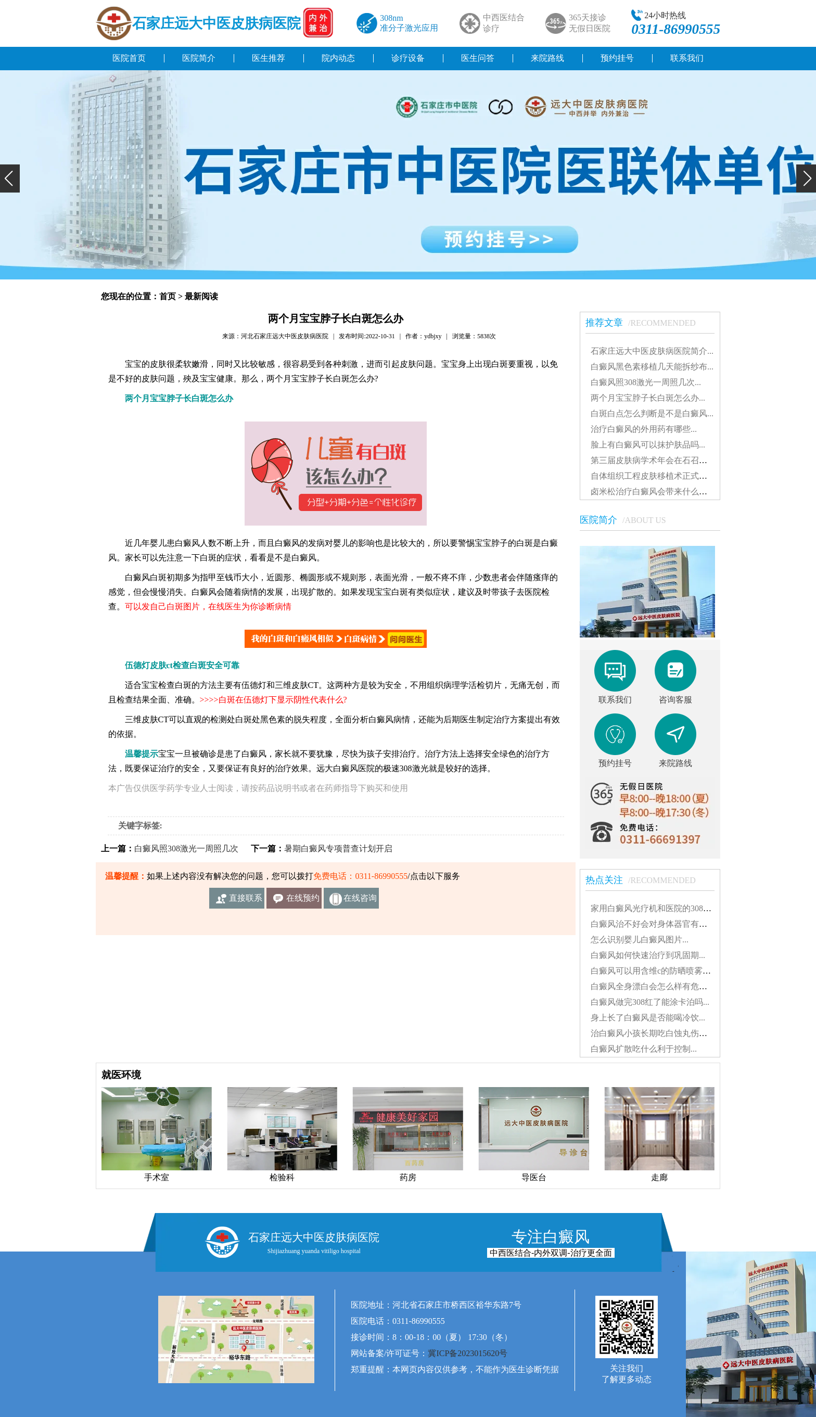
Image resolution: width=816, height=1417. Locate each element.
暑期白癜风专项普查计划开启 (338, 848)
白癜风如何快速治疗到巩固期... (648, 955)
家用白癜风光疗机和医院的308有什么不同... (671, 908)
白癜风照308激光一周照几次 (186, 848)
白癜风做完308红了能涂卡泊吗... (650, 1002)
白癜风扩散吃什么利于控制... (644, 1048)
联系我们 (687, 58)
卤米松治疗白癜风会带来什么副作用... (660, 491)
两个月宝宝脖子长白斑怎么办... (648, 397)
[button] (10, 178)
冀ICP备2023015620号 (467, 1353)
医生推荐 (268, 58)
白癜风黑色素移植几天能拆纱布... (652, 366)
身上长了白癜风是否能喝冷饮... (648, 1017)
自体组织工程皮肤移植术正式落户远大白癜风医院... (685, 475)
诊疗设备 (408, 58)
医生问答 (477, 58)
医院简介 (198, 58)
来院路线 (547, 58)
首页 (167, 296)
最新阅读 (201, 296)
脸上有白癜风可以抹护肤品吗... (648, 444)
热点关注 (645, 880)
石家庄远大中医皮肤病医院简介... (652, 351)
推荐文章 (645, 322)
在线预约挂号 (303, 901)
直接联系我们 (245, 901)
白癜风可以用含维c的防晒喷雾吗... (654, 970)
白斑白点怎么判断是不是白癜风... (652, 413)
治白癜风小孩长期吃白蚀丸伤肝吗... (656, 1033)
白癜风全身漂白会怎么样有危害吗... (656, 986)
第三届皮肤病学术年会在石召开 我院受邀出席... (678, 460)
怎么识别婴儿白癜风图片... (639, 939)
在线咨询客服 (360, 901)
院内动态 (338, 58)
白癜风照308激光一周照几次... (646, 382)
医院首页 (129, 58)
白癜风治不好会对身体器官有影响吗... (660, 924)
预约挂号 (617, 58)
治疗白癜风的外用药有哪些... (644, 429)
